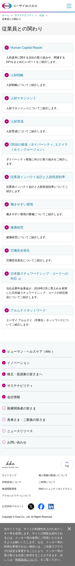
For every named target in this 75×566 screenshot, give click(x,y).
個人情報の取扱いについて (53, 475)
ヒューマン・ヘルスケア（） (31, 351)
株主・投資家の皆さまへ (24, 374)
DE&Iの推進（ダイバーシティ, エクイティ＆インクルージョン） (39, 147)
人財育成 (17, 121)
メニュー (68, 6)
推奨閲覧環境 (9, 488)
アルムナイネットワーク (28, 310)
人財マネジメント (23, 98)
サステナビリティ (24, 15)
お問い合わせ (16, 442)
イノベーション (18, 363)
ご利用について (47, 482)
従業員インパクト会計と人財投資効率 (38, 177)
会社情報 (13, 397)
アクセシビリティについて (16, 495)
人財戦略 (17, 75)
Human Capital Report (26, 47)
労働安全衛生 (20, 250)
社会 (41, 15)
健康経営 (17, 227)
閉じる (69, 528)
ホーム (5, 15)
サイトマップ (9, 475)
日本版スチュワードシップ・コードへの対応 (39, 276)
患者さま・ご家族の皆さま (26, 419)
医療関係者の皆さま (21, 408)
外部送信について (11, 482)
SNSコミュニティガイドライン (55, 488)
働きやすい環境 (22, 204)
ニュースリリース (20, 431)
